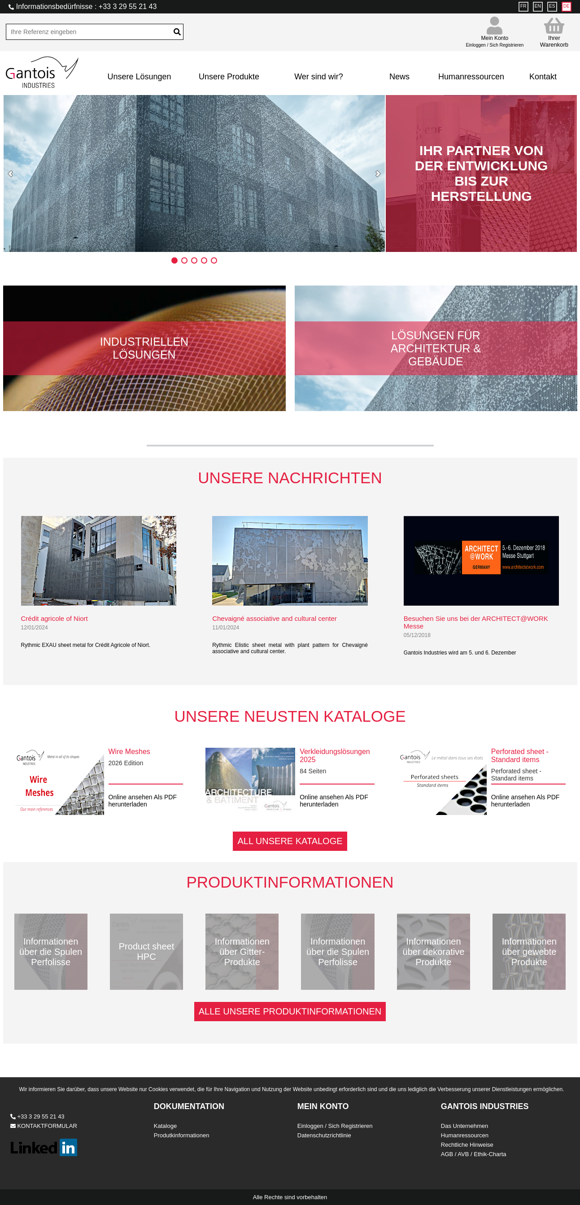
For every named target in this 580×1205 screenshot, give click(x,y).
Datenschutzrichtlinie (324, 1135)
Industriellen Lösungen (144, 348)
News (399, 76)
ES (552, 6)
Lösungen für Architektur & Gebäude (436, 348)
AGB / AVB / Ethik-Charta (473, 1154)
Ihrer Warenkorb (554, 32)
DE (566, 6)
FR (523, 6)
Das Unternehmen (464, 1126)
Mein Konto (494, 37)
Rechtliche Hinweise (467, 1144)
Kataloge (165, 1126)
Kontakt (543, 76)
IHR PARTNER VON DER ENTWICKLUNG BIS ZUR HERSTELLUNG (481, 173)
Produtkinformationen (181, 1135)
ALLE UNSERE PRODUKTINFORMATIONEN (290, 1011)
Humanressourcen (471, 76)
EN (538, 6)
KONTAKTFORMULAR (43, 1126)
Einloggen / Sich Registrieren (335, 1126)
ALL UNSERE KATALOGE (289, 841)
